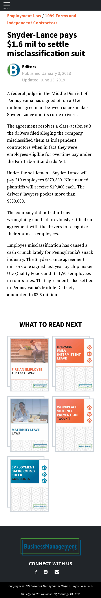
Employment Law (24, 15)
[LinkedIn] (46, 572)
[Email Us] (57, 572)
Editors (29, 66)
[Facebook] (36, 572)
